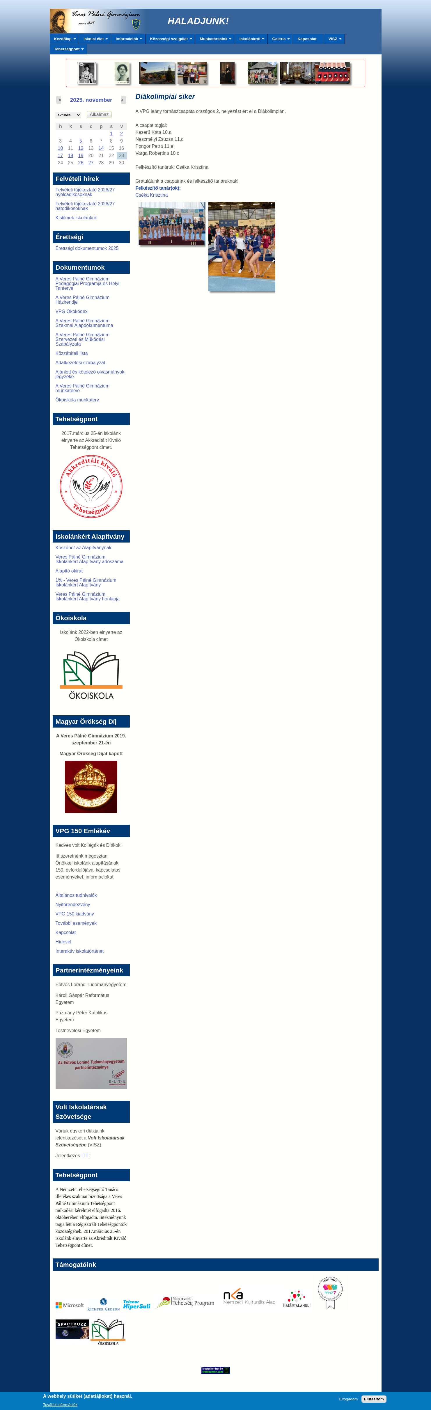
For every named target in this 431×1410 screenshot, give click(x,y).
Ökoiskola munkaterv (77, 399)
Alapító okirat (69, 570)
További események (76, 923)
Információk (126, 40)
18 (70, 155)
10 (60, 148)
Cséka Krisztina (152, 195)
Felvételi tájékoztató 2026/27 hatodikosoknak (85, 206)
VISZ (333, 40)
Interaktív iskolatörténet (80, 951)
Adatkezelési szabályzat (80, 362)
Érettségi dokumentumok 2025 (87, 248)
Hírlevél (63, 941)
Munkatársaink (213, 40)
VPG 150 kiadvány (75, 913)
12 (81, 148)
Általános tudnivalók (76, 895)
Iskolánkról (250, 40)
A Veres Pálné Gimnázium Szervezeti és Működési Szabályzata (83, 339)
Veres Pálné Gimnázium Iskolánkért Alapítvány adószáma (90, 559)
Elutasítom (374, 1401)
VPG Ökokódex (72, 311)
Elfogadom (348, 1401)
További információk (60, 1406)
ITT (84, 1155)
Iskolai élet (93, 40)
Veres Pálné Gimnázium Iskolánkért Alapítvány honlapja (88, 596)
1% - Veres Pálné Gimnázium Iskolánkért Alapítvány (86, 582)
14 (101, 148)
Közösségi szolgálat (169, 40)
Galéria (279, 40)
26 (81, 162)
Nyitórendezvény (73, 904)
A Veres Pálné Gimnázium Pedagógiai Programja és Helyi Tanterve (88, 283)
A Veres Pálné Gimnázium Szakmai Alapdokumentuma (84, 323)
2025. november (91, 100)
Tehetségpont (67, 50)
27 (91, 162)
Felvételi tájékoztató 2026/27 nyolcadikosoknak (85, 192)
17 (60, 155)
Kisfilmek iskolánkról (76, 217)
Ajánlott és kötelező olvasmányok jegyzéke (90, 374)
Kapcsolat (307, 39)
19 (81, 155)
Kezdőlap (63, 40)
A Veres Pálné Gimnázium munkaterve (83, 388)
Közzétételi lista (72, 353)
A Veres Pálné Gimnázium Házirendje (83, 300)
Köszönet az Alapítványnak (83, 547)
